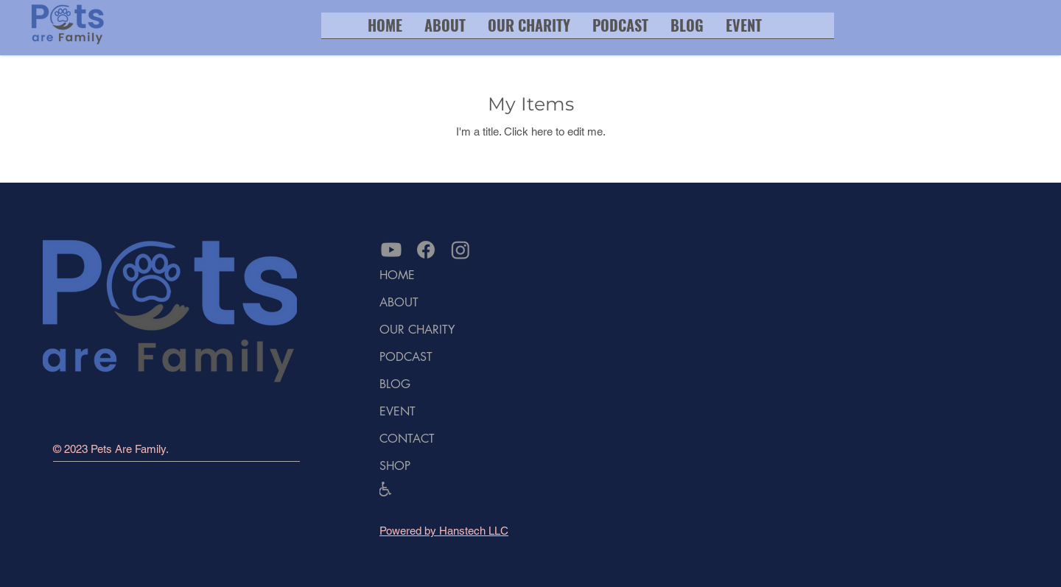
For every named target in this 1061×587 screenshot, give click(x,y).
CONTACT (407, 438)
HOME (397, 275)
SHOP (394, 466)
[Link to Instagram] (460, 249)
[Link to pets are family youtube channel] (391, 249)
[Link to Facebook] (426, 249)
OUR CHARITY (417, 329)
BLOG (394, 384)
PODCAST (406, 357)
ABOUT (399, 302)
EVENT (397, 411)
